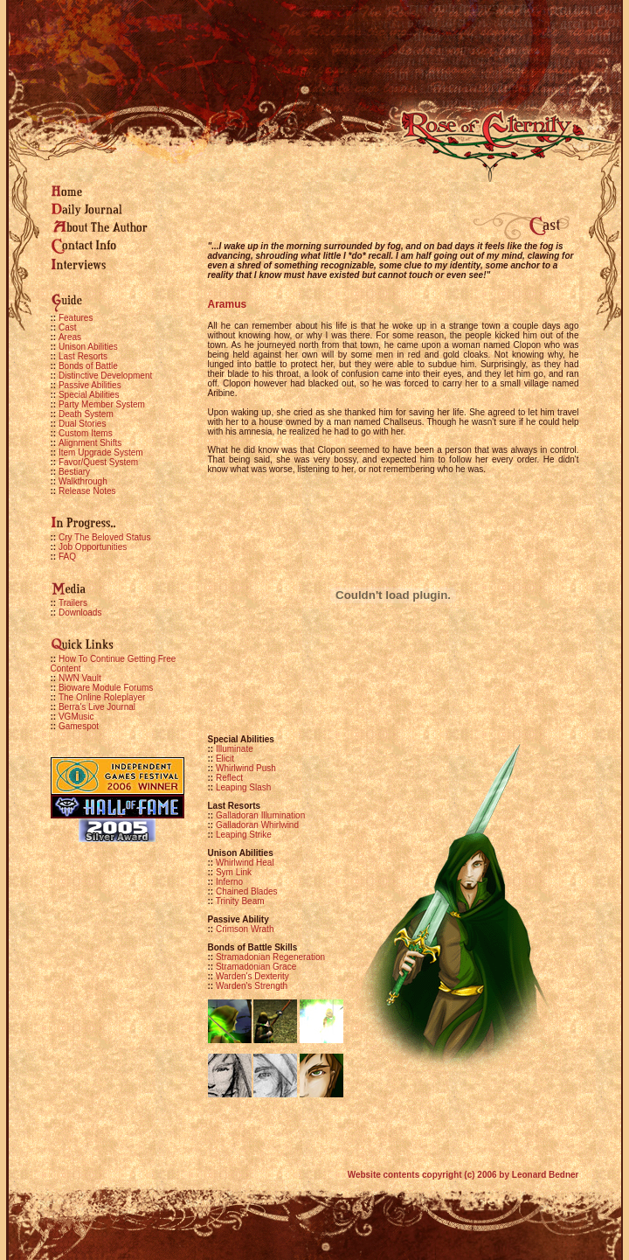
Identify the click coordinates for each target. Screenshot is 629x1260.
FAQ (67, 556)
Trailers (73, 603)
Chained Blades (243, 891)
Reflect (226, 778)
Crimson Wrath (241, 929)
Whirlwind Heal (241, 862)
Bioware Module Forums (106, 688)
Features (76, 318)
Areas (70, 337)
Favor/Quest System (98, 462)
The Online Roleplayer (102, 697)
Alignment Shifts (90, 443)
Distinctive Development (105, 375)
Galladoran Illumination (257, 815)
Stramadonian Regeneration (267, 957)
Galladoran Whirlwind (254, 825)
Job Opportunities (93, 547)
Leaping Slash (240, 787)
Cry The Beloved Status (104, 537)
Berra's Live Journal (97, 707)
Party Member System (102, 404)
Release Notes (87, 491)
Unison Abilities (88, 347)
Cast (68, 327)
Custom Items (86, 433)
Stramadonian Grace (252, 966)
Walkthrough (83, 481)
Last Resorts (83, 356)
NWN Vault (80, 678)
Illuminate (230, 749)
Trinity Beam (236, 901)
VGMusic (76, 716)
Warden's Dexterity (248, 976)
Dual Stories (82, 423)
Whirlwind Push (242, 768)
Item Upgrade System (101, 452)
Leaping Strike (240, 834)
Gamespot (79, 726)
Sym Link (230, 872)
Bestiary (74, 472)
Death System (86, 414)
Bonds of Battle (88, 366)
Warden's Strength (248, 986)
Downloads (80, 612)
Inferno (226, 882)
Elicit (221, 758)
